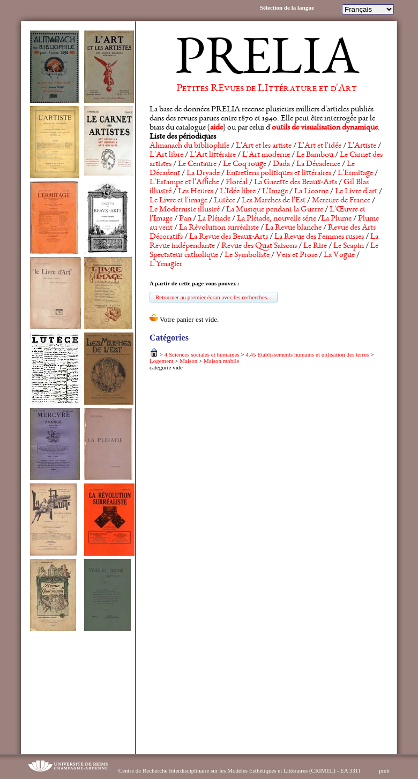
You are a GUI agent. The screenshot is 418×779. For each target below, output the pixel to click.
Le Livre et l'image (178, 200)
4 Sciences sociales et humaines (202, 354)
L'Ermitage (355, 173)
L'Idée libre (238, 191)
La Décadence (318, 164)
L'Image (275, 191)
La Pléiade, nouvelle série (276, 219)
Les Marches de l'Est (273, 200)
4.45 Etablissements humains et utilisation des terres (307, 354)
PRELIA (267, 61)
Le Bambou (314, 155)
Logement (162, 361)
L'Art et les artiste (264, 146)
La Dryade (203, 173)
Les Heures (195, 191)
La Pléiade (214, 219)
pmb (384, 770)
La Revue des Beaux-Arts (228, 237)
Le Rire (315, 246)
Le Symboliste (247, 255)
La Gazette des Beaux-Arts (295, 182)
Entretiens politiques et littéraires (278, 173)
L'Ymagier (166, 264)
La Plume (336, 219)
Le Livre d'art (356, 191)
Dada (281, 164)
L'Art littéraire (213, 155)
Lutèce (224, 200)
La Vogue (339, 255)
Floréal (237, 182)
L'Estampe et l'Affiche (184, 182)
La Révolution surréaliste (219, 228)
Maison (188, 361)
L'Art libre (166, 155)
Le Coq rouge (244, 164)
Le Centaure (197, 164)
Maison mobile (221, 361)
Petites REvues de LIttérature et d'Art (266, 89)
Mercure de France (341, 200)
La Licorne (311, 191)
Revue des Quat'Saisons (259, 246)
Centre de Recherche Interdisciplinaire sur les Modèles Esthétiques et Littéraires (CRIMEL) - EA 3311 (239, 770)
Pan (185, 219)
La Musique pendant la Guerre (274, 210)
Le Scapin (348, 246)
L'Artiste (362, 146)
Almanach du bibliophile (189, 146)
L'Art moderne (266, 155)
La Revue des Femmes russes (319, 237)
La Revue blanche (293, 228)
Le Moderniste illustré (185, 210)
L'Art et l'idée (319, 146)
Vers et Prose (296, 255)
